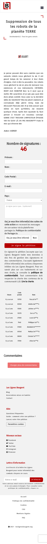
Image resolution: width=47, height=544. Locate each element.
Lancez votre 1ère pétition (16, 419)
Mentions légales (23, 513)
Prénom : (9, 157)
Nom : (7, 167)
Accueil (23, 497)
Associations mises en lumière (18, 395)
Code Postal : (10, 177)
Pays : (7, 196)
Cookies (23, 505)
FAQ (23, 518)
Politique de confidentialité (23, 501)
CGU (23, 509)
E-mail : (8, 186)
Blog (8, 392)
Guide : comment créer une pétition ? (21, 416)
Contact (9, 398)
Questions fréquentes (15, 413)
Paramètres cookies (16, 424)
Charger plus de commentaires (23, 365)
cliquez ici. (34, 488)
